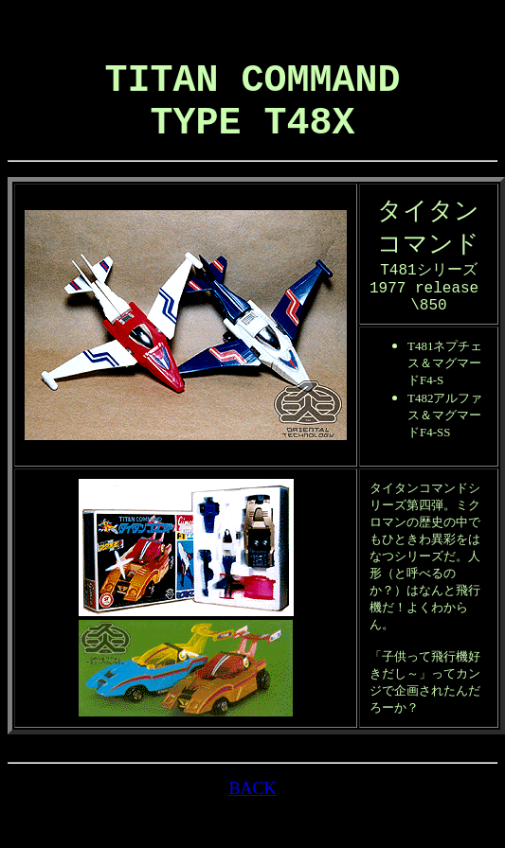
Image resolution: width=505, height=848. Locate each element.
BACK (252, 822)
